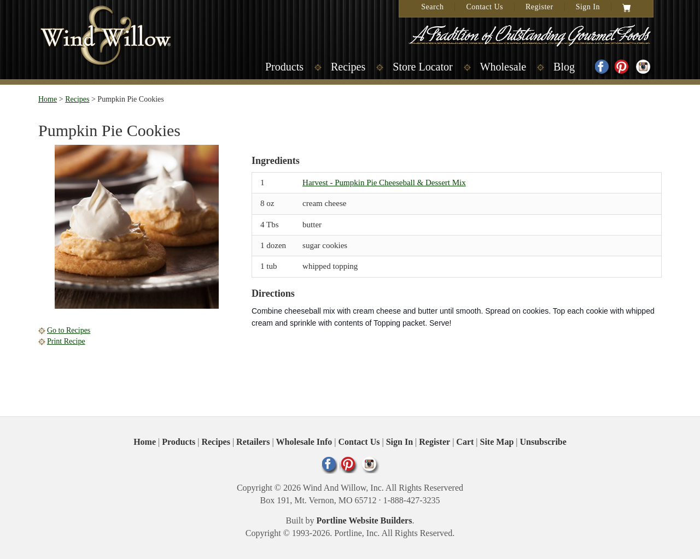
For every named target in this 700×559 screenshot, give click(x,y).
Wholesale (503, 67)
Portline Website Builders (364, 520)
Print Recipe (66, 341)
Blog (564, 67)
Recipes (348, 67)
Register (539, 7)
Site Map (497, 441)
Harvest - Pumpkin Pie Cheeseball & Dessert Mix (384, 182)
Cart (465, 441)
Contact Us (484, 7)
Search (432, 7)
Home (47, 99)
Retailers (253, 441)
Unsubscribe (543, 441)
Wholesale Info (304, 441)
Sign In (588, 7)
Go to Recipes (68, 330)
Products (284, 67)
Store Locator (422, 67)
